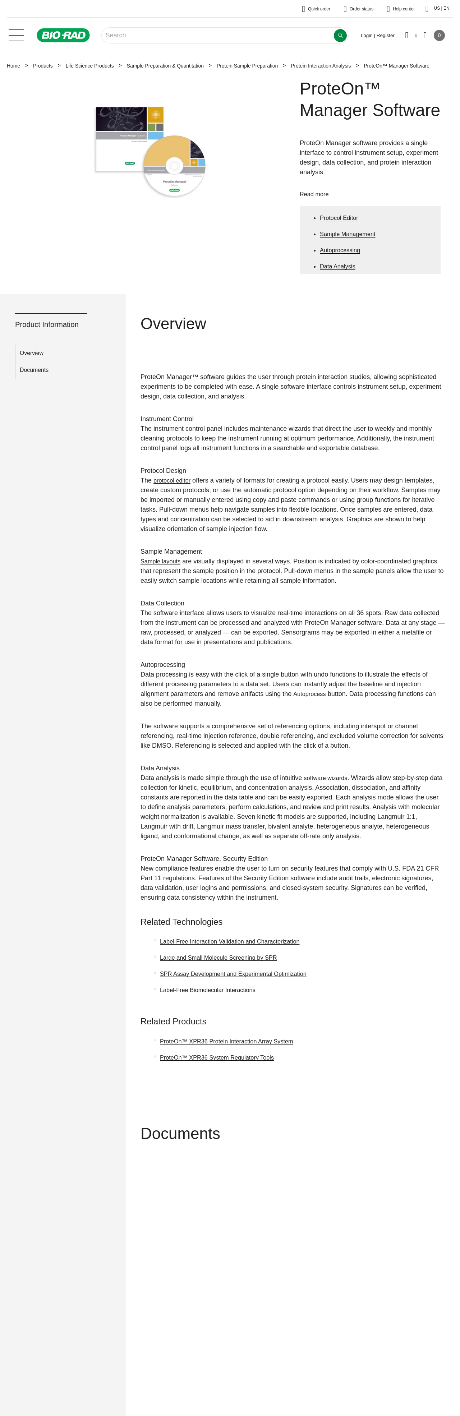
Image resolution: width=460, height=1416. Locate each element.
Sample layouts (163, 561)
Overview (31, 353)
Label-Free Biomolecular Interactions (213, 989)
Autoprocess (311, 693)
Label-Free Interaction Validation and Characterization (237, 941)
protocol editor (173, 480)
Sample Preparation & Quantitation (165, 66)
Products (43, 66)
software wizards (328, 777)
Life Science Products (90, 66)
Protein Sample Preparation (247, 66)
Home (13, 66)
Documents (34, 370)
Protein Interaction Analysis (321, 66)
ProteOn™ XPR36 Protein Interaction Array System (233, 1041)
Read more (316, 194)
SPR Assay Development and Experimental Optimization (241, 973)
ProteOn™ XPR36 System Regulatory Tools (223, 1057)
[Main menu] (16, 34)
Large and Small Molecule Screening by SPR (224, 957)
